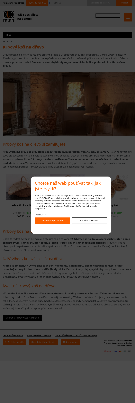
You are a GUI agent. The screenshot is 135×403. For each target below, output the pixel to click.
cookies (76, 195)
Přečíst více (39, 214)
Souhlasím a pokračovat (52, 220)
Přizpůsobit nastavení (89, 220)
